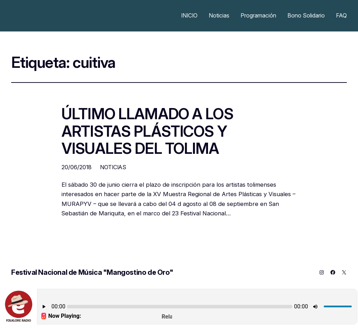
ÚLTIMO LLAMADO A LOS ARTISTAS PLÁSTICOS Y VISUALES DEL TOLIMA (147, 131)
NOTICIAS (113, 167)
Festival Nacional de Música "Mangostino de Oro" (92, 272)
